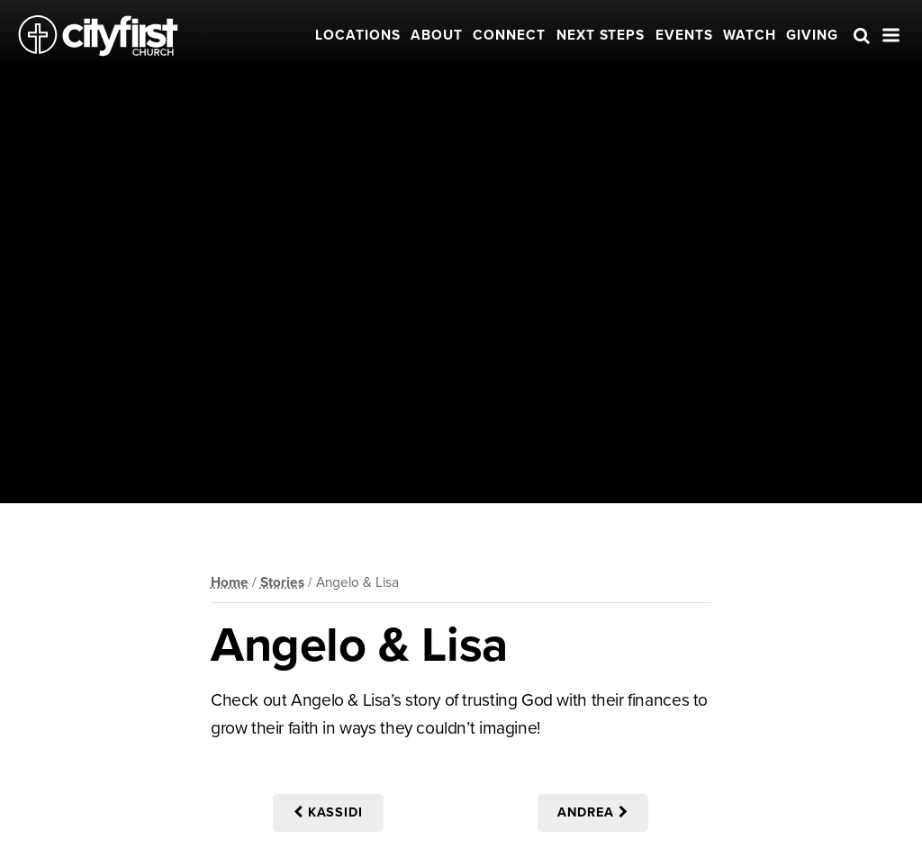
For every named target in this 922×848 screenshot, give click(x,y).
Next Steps (601, 35)
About (437, 35)
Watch (749, 35)
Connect (509, 35)
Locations (358, 35)
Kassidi (329, 812)
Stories (282, 582)
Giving (812, 35)
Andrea (592, 812)
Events (684, 35)
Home (230, 582)
